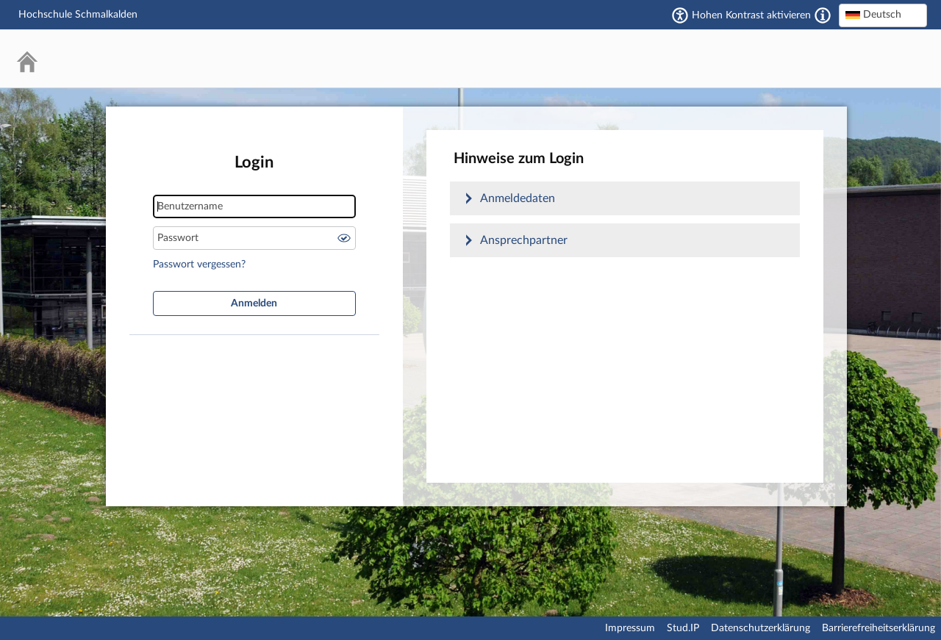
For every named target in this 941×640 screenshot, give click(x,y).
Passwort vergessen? (199, 264)
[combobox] (883, 15)
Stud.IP (683, 628)
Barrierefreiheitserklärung (878, 628)
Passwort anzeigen (344, 238)
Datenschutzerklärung (760, 628)
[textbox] (883, 14)
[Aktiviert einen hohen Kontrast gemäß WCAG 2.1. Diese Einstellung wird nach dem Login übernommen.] (822, 15)
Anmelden (254, 303)
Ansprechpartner (524, 240)
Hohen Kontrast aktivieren (751, 15)
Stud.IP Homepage (871, 58)
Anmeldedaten (517, 198)
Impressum (630, 628)
